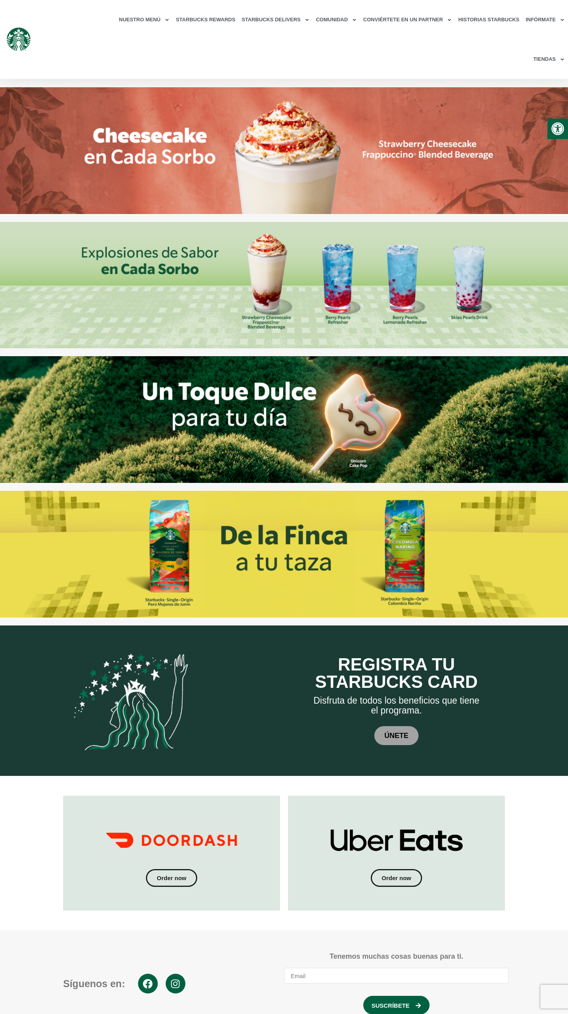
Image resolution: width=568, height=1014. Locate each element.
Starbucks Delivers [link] (276, 19)
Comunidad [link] (336, 19)
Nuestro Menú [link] (144, 19)
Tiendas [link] (549, 59)
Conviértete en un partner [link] (407, 19)
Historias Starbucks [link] (488, 20)
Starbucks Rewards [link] (205, 20)
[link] (557, 128)
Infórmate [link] (545, 19)
